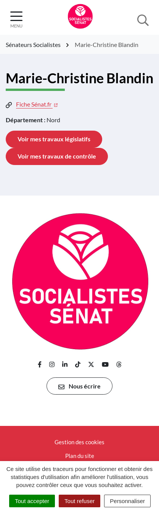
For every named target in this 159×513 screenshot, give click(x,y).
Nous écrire (79, 386)
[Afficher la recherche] (143, 19)
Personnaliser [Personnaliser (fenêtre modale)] (127, 501)
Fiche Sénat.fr (37, 104)
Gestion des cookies (79, 442)
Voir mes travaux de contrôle (57, 156)
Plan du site (79, 455)
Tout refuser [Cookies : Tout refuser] (79, 501)
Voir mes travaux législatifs (54, 138)
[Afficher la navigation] (16, 19)
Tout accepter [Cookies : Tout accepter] (32, 501)
